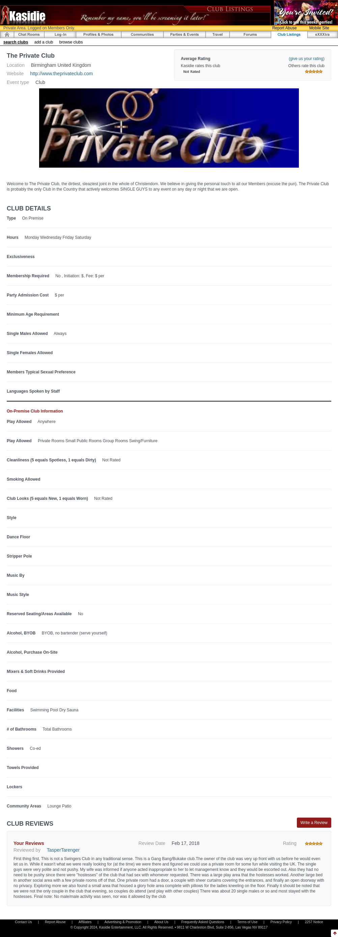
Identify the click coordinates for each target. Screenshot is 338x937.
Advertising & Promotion (123, 922)
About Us (161, 922)
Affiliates (85, 922)
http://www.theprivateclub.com (61, 73)
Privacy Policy (281, 922)
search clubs (15, 42)
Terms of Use (247, 922)
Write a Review (314, 822)
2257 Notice (314, 922)
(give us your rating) (307, 58)
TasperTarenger (63, 850)
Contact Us (23, 922)
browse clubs (71, 42)
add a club (43, 42)
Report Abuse (284, 28)
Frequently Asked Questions (202, 922)
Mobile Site (319, 28)
